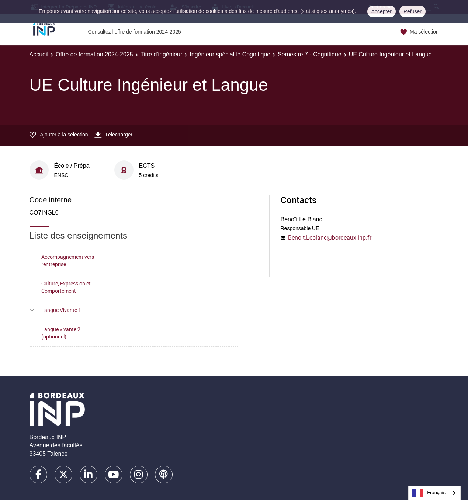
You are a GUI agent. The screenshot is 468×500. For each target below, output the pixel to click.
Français (429, 493)
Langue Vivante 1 (61, 309)
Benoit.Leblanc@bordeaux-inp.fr (329, 237)
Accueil (39, 54)
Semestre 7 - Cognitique (310, 54)
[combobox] (434, 493)
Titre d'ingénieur (162, 54)
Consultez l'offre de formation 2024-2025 (134, 32)
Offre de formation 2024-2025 (94, 54)
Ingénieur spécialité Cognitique (230, 54)
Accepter (381, 11)
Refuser (412, 11)
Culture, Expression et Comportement (66, 287)
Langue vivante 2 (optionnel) (60, 333)
